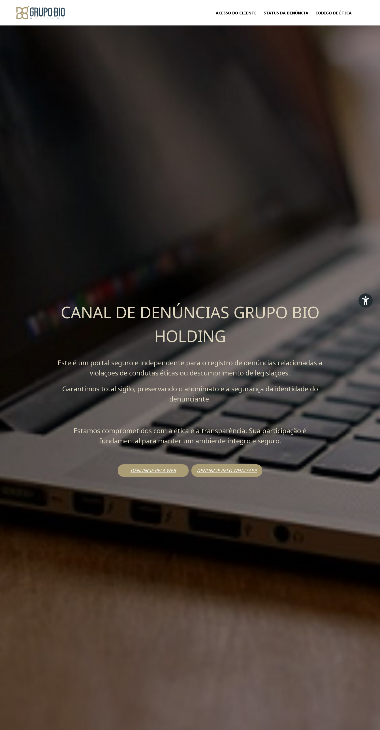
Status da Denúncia (286, 13)
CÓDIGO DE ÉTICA (333, 13)
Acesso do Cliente (236, 13)
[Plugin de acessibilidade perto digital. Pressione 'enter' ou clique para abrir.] (365, 300)
